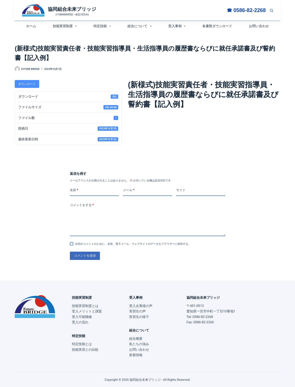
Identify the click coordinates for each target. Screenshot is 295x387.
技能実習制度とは (85, 306)
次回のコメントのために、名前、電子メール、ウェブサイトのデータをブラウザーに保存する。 (133, 243)
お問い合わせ (259, 26)
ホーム (31, 26)
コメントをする (82, 205)
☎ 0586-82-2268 (246, 10)
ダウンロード (27, 84)
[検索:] (271, 10)
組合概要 (135, 339)
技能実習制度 (65, 26)
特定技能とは (82, 344)
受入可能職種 (82, 317)
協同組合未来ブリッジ (72, 9)
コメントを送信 (85, 255)
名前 (74, 190)
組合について (140, 26)
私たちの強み (139, 344)
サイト (181, 190)
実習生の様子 (139, 317)
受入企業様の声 (140, 306)
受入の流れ (80, 322)
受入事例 (177, 26)
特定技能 (102, 26)
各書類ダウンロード (217, 26)
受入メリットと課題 (87, 311)
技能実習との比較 (85, 350)
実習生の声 (137, 311)
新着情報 (135, 355)
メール (129, 190)
